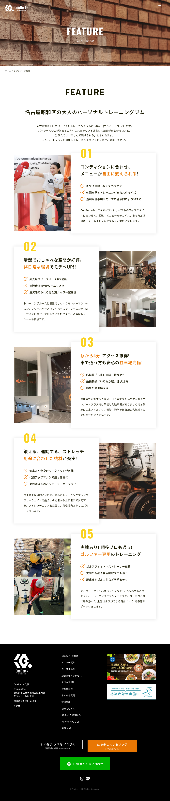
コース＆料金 (68, 668)
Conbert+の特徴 (70, 655)
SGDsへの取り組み (71, 714)
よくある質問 (68, 695)
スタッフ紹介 (68, 682)
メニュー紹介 (68, 662)
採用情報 (66, 701)
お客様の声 (67, 688)
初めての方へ (68, 708)
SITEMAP (66, 728)
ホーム (8, 70)
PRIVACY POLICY (70, 721)
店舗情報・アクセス (72, 675)
